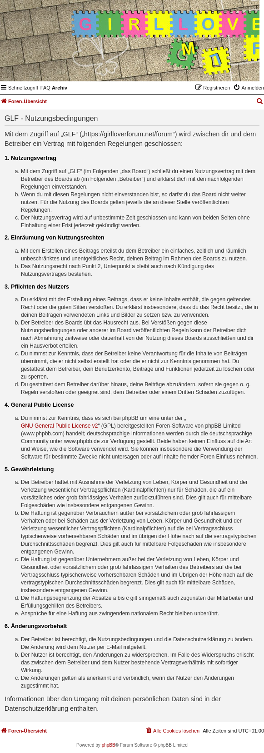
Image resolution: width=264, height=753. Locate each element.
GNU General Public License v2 (59, 426)
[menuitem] (45, 87)
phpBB (108, 745)
